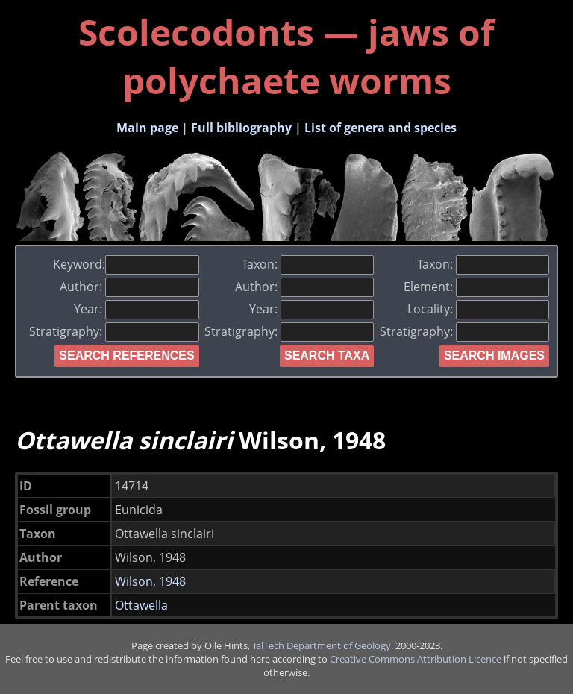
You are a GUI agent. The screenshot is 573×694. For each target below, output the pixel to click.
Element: (476, 286)
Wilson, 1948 (150, 581)
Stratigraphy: (113, 331)
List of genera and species (380, 127)
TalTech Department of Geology (321, 645)
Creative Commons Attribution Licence (415, 659)
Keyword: (125, 264)
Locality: (478, 309)
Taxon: (308, 264)
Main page (147, 127)
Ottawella (141, 605)
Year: (136, 309)
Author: (129, 286)
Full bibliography (241, 127)
